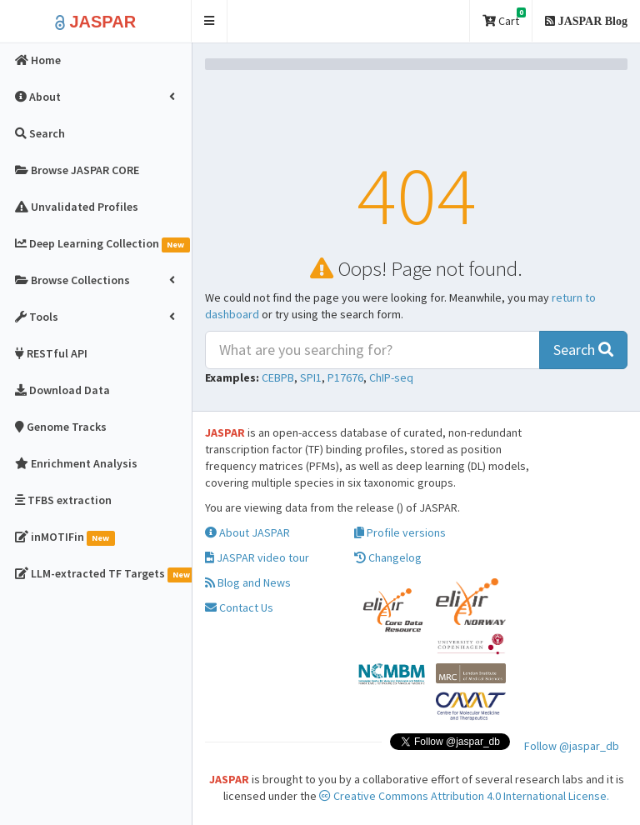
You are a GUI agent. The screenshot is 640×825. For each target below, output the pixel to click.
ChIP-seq (391, 377)
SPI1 (311, 377)
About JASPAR (247, 532)
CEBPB (278, 377)
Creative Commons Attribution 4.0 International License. (464, 795)
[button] (210, 21)
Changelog (388, 557)
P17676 (345, 377)
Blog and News (248, 582)
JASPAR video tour (257, 557)
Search (583, 349)
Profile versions (400, 532)
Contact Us (239, 607)
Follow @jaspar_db (571, 745)
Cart (504, 18)
